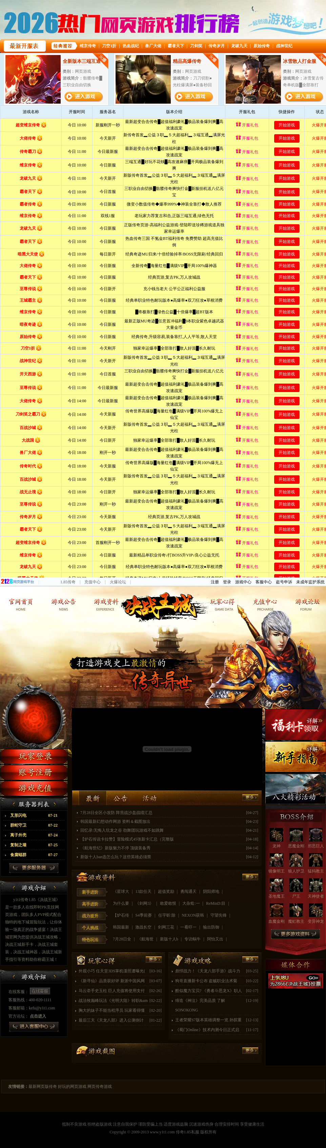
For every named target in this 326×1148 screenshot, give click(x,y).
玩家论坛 (304, 603)
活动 (149, 798)
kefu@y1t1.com (42, 1008)
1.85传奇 (68, 582)
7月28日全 (122, 939)
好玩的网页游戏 (72, 1086)
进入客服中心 (33, 1026)
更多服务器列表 (33, 868)
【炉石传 (121, 915)
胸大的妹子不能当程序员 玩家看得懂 (112, 1010)
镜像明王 (276, 871)
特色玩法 (90, 939)
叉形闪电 (34, 815)
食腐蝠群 (34, 855)
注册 (215, 582)
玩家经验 (219, 603)
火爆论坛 (118, 582)
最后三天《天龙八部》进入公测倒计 (111, 1020)
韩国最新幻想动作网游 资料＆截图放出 (115, 821)
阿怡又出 (215, 939)
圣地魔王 (276, 896)
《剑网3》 (145, 903)
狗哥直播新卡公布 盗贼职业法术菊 (206, 980)
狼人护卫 (296, 871)
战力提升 (90, 916)
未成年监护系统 (310, 582)
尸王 (296, 896)
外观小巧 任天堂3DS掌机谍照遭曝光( (112, 971)
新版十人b (169, 939)
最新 (93, 798)
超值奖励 (166, 891)
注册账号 (34, 772)
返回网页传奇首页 (163, 603)
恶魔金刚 (296, 846)
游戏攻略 (192, 960)
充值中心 (92, 582)
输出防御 (211, 927)
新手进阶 (90, 892)
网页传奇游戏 (99, 1086)
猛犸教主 (316, 871)
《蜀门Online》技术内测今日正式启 (207, 1029)
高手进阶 (90, 904)
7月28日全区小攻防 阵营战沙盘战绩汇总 (116, 812)
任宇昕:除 (167, 915)
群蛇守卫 (34, 825)
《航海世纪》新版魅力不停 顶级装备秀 (115, 848)
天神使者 (316, 896)
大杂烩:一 (191, 903)
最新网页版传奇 (42, 1086)
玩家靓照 (262, 603)
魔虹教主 (296, 921)
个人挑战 (90, 927)
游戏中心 (243, 582)
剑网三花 (166, 927)
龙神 (276, 846)
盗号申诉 (284, 582)
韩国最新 (121, 927)
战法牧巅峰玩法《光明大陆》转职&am (113, 1000)
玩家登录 (34, 756)
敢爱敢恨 (168, 903)
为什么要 (121, 903)
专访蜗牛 (193, 939)
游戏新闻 (64, 603)
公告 (121, 798)
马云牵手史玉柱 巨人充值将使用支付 (112, 990)
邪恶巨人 (316, 846)
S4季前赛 (144, 915)
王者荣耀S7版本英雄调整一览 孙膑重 (208, 1020)
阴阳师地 (211, 891)
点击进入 (38, 1016)
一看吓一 (189, 927)
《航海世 (146, 939)
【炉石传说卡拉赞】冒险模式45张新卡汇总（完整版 (127, 839)
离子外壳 (34, 835)
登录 (227, 582)
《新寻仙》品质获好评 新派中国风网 (112, 980)
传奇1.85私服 (187, 1132)
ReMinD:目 (216, 903)
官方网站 (21, 603)
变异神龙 (316, 921)
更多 (250, 797)
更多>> (250, 877)
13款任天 (143, 891)
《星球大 (121, 891)
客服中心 (264, 582)
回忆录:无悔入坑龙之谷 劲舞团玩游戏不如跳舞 (122, 830)
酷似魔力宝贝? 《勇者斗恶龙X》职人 (208, 990)
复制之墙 (34, 845)
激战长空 (143, 927)
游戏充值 (34, 788)
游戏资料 (106, 603)
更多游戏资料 (295, 934)
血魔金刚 (276, 921)
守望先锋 (219, 915)
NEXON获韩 (193, 915)
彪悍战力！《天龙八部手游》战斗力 (207, 971)
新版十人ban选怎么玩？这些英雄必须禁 (115, 856)
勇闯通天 (189, 891)
